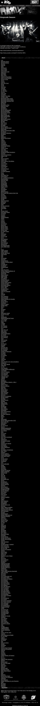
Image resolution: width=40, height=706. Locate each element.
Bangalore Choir (5, 105)
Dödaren (3, 216)
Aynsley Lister (4, 97)
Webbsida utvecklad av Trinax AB (20, 705)
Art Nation (3, 89)
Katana (3, 346)
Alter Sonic (4, 75)
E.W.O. (3, 220)
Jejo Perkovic (4, 337)
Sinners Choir (4, 520)
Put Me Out (4, 460)
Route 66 (3, 493)
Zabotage (3, 678)
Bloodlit (3, 121)
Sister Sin (3, 525)
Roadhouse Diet (5, 489)
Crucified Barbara (5, 171)
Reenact (3, 476)
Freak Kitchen (4, 260)
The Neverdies (4, 594)
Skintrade (3, 527)
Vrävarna (3, 654)
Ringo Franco (4, 487)
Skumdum (3, 531)
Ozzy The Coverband (6, 437)
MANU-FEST (4, 384)
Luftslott (3, 378)
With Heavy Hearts (6, 671)
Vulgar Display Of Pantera (7, 655)
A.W (2, 60)
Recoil (2, 474)
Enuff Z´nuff (4, 236)
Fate (2, 255)
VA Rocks (3, 640)
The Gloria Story (5, 582)
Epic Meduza (4, 239)
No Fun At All (4, 425)
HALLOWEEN (4, 296)
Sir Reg (3, 522)
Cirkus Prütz (4, 156)
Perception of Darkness (7, 450)
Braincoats (3, 129)
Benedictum (4, 108)
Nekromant (4, 419)
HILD (2, 312)
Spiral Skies (4, 552)
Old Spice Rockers (6, 429)
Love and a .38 (5, 375)
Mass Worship (4, 392)
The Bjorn (3, 575)
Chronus (3, 153)
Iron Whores (4, 327)
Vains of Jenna (4, 642)
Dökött (2, 218)
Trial (2, 625)
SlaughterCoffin (5, 534)
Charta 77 (3, 147)
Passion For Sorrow (6, 443)
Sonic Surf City (5, 545)
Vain (2, 641)
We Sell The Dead (5, 663)
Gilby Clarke (4, 277)
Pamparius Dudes (5, 441)
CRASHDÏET (4, 166)
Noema (3, 427)
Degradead (4, 189)
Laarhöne (3, 359)
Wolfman (3, 674)
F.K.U (2, 249)
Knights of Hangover (6, 351)
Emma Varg (4, 230)
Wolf (2, 673)
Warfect (3, 660)
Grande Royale (5, 283)
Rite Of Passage (5, 488)
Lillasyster (3, 365)
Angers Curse (4, 79)
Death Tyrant (4, 186)
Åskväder (3, 685)
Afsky (2, 66)
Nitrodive (3, 424)
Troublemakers (5, 627)
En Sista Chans (5, 231)
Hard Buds (3, 300)
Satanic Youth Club (6, 508)
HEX (2, 308)
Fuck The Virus (5, 269)
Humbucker (4, 317)
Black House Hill (5, 115)
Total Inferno (4, 621)
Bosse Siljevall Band (6, 128)
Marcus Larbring (5, 386)
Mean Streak (4, 393)
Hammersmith (4, 298)
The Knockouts (5, 587)
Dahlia (2, 174)
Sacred (3, 498)
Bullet (2, 135)
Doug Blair (3, 208)
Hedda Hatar (4, 305)
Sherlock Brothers (5, 516)
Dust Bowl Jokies (5, 212)
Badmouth (3, 102)
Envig (2, 237)
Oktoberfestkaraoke (6, 428)
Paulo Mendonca (5, 447)
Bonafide (3, 125)
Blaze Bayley (4, 120)
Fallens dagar (4, 250)
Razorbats (3, 469)
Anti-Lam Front (5, 83)
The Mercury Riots (5, 593)
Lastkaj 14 (3, 363)
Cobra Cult (3, 160)
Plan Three (4, 451)
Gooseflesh (4, 278)
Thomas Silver (4, 610)
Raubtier (3, 466)
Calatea (3, 140)
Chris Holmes (4, 151)
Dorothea (3, 207)
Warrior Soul (4, 662)
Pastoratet (3, 444)
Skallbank (3, 526)
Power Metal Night (5, 455)
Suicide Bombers (5, 566)
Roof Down (4, 492)
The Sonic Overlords (6, 600)
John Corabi (4, 340)
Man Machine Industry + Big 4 (8, 382)
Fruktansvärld (4, 267)
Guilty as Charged (5, 291)
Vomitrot (3, 653)
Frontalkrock (4, 264)
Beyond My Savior (5, 112)
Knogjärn (3, 352)
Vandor (3, 644)
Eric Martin (3, 241)
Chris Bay (3, 149)
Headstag (3, 303)
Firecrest (3, 259)
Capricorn (3, 142)
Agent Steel (4, 70)
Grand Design (4, 281)
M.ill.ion (3, 379)
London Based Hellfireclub (7, 369)
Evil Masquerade (5, 245)
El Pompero (4, 223)
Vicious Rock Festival (6, 648)
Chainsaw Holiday (5, 146)
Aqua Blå (3, 87)
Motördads (3, 410)
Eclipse (3, 221)
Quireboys (3, 461)
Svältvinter (3, 568)
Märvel (2, 416)
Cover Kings (4, 163)
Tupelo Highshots (5, 630)
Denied (3, 194)
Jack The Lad (4, 329)
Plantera (3, 452)
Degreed (3, 190)
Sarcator (3, 506)
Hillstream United (5, 313)
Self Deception (4, 511)
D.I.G (2, 172)
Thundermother (5, 612)
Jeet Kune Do (4, 336)
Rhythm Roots (4, 483)
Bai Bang (3, 103)
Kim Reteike (4, 350)
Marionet (3, 387)
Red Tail (3, 475)
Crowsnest (3, 170)
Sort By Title (4, 548)
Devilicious (3, 198)
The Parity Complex (6, 595)
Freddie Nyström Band (7, 262)
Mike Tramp (4, 402)
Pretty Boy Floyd (5, 456)
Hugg (2, 315)
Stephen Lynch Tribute (6, 556)
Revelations (4, 481)
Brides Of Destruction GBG (8, 130)
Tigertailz (3, 614)
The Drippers (4, 580)
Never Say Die (4, 421)
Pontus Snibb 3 (5, 453)
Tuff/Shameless (5, 628)
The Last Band (4, 589)
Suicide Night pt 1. (5, 567)
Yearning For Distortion (7, 677)
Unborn (3, 637)
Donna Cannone (5, 206)
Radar (2, 465)
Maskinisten (4, 391)
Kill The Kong (4, 349)
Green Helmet (4, 286)
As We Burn (4, 91)
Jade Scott (3, 331)
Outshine (3, 435)
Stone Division (4, 559)
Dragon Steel (4, 211)
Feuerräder (4, 258)
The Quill (3, 596)
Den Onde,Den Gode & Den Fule (9, 193)
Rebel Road (4, 473)
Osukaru (3, 434)
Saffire (2, 499)
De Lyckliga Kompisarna (7, 177)
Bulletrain (3, 137)
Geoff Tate (3, 273)
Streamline (3, 561)
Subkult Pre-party (5, 563)
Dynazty (3, 214)
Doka (2, 204)
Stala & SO (4, 553)
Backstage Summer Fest (7, 101)
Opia (2, 432)
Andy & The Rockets (6, 78)
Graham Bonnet (5, 280)
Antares (3, 82)
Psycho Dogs (4, 458)
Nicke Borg (4, 423)
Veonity (3, 646)
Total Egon (3, 619)
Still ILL (3, 557)
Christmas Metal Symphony (8, 152)
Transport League (5, 623)
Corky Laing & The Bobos (7, 161)
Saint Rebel (4, 502)
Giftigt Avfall (4, 276)
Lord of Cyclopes (5, 372)
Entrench (3, 235)
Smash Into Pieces (6, 538)
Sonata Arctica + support (7, 544)
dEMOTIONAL (4, 191)
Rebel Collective (5, 471)
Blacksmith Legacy (6, 119)
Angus (2, 80)
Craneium (3, 165)
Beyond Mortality (5, 111)
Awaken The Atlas (5, 96)
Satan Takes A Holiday (6, 507)
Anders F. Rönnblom (6, 77)
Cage (2, 139)
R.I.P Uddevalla (5, 464)
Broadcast (3, 131)
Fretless (3, 263)
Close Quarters (5, 158)
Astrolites (3, 94)
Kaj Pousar (4, 343)
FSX (2, 268)
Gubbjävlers (4, 290)
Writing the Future (5, 676)
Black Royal (4, 117)
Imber (2, 322)
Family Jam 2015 (5, 253)
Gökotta (3, 294)
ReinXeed (3, 478)
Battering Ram (4, 106)
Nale (2, 418)
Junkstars (3, 341)
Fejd (2, 257)
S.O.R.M (3, 496)
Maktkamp (3, 381)
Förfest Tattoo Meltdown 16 (8, 271)
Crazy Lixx (3, 167)
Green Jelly (4, 287)
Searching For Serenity (7, 510)
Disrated (3, 203)
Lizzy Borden (4, 368)
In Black (3, 323)
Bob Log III (4, 124)
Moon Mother (4, 409)
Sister (2, 524)
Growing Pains (4, 289)
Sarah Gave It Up (5, 504)
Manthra (3, 383)
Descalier (3, 195)
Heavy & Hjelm (5, 304)
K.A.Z (2, 342)
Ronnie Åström (5, 490)
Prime (2, 457)
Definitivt (3, 188)
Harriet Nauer (4, 301)
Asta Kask (3, 93)
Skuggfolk (3, 530)
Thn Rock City (4, 609)
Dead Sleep (4, 183)
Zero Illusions (4, 679)
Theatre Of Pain (5, 607)
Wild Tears (3, 665)
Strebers (3, 562)
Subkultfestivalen (5, 564)
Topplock (3, 617)
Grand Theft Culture (6, 282)
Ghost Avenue (4, 275)
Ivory (2, 328)
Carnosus (3, 143)
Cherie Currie (4, 148)
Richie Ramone (5, 484)
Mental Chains (4, 397)
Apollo (2, 85)
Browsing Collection (6, 133)
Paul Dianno (4, 446)
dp (1, 209)
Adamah (3, 65)
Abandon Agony (5, 61)
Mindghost (3, 406)
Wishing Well (4, 668)
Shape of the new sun (6, 515)
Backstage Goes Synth (7, 98)
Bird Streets (4, 114)
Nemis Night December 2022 (8, 420)
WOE (2, 672)
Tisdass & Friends (5, 616)
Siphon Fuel (4, 521)
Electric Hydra (4, 229)
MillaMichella (4, 404)
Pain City (3, 438)
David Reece (4, 176)
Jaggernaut (4, 332)
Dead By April (4, 180)
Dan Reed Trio (4, 175)
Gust (2, 292)
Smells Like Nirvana (6, 539)
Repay (2, 480)
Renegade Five (5, 479)
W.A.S (2, 656)
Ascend (3, 92)
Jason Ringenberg (5, 333)
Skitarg (3, 529)
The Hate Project (5, 584)
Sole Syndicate (5, 541)
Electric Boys (4, 226)
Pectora (3, 448)
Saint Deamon (4, 501)
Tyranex (3, 633)
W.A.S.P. (3, 658)
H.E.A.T (3, 295)
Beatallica (3, 107)
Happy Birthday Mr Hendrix (8, 299)
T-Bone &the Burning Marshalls (9, 571)
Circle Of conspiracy (6, 154)
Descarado (4, 197)
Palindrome (4, 439)
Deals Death (4, 185)
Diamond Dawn (5, 200)
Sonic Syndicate (5, 547)
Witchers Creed (5, 669)
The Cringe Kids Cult (6, 576)
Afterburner (4, 68)
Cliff (2, 157)
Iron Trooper (4, 326)
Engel (2, 232)
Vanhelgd (3, 645)
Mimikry (3, 405)
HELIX (2, 306)
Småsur (3, 540)
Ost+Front (3, 433)
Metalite (3, 401)
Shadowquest (4, 513)
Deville (2, 199)
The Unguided (4, 604)
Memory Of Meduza (6, 396)
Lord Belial (3, 370)
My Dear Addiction (5, 414)
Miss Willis (3, 407)
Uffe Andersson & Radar (7, 635)
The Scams (4, 599)
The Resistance (5, 598)
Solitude (3, 543)
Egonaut (3, 222)
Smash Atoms (4, 536)
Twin (2, 631)
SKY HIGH (3, 533)
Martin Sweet (4, 389)
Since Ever (4, 519)
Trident (2, 626)
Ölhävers (3, 686)
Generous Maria (5, 272)
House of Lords (5, 314)
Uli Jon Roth (4, 636)
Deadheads (4, 184)
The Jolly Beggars (5, 586)
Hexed (2, 310)
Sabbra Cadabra (5, 497)
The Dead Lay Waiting (6, 579)
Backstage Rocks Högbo (7, 100)
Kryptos (3, 356)
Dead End (3, 181)
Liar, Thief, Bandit (5, 364)
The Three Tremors (6, 602)
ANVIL (2, 84)
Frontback (3, 266)
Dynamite (3, 213)
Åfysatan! (3, 683)
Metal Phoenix (4, 400)
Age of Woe (4, 69)
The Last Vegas (5, 590)
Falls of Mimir (4, 252)
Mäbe (2, 415)
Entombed (3, 234)
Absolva (3, 64)
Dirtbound (3, 202)
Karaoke (3, 345)
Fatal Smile (4, 254)
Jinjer (2, 338)
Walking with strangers (7, 659)
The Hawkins (4, 585)
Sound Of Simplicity (6, 549)
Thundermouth (4, 613)
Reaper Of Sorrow (5, 470)
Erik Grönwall (4, 243)
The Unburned (4, 603)
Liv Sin (2, 366)
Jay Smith (3, 335)
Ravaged (3, 467)
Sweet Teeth (4, 570)
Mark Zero (3, 388)
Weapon (3, 664)
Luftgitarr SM (4, 377)
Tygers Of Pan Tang (6, 632)
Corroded (3, 162)
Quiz (2, 462)
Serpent (3, 512)
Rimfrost (3, 485)
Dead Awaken (4, 179)
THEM (2, 608)
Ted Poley (3, 573)
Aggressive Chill (5, 71)
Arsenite (3, 88)
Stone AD (3, 558)
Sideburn (3, 517)
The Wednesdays (5, 605)
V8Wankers (4, 639)
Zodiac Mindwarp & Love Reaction (10, 681)
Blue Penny (4, 123)
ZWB (2, 682)
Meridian (3, 398)
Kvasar (3, 358)
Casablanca (4, 144)
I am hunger (4, 319)
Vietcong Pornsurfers (6, 649)
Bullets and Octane (6, 138)
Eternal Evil (4, 244)
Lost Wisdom (4, 374)
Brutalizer (3, 134)
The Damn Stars (5, 577)
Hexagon (3, 309)
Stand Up (3, 554)
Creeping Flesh (5, 168)
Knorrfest (3, 354)
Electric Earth (4, 227)
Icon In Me (3, 321)
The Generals (4, 581)
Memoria (3, 395)
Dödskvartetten (5, 217)
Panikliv (3, 442)
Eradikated (3, 240)
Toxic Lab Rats (4, 622)
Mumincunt (4, 412)
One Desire (4, 430)
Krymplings (4, 355)
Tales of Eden (4, 572)
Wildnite (3, 667)
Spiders (3, 550)
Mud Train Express (6, 411)
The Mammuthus (5, 591)
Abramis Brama (5, 62)
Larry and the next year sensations (10, 361)
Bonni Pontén (4, 126)
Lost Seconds (4, 373)
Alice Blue (3, 74)
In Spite (3, 324)
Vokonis (3, 650)
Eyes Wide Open (5, 246)
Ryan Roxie (4, 494)
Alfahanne (3, 73)
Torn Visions (4, 618)
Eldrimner (3, 225)
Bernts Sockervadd (6, 110)
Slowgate (3, 535)
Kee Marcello (4, 347)
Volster (2, 651)
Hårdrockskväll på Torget (7, 318)
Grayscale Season (5, 285)
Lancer (2, 360)
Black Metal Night (5, 116)
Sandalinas (4, 503)
